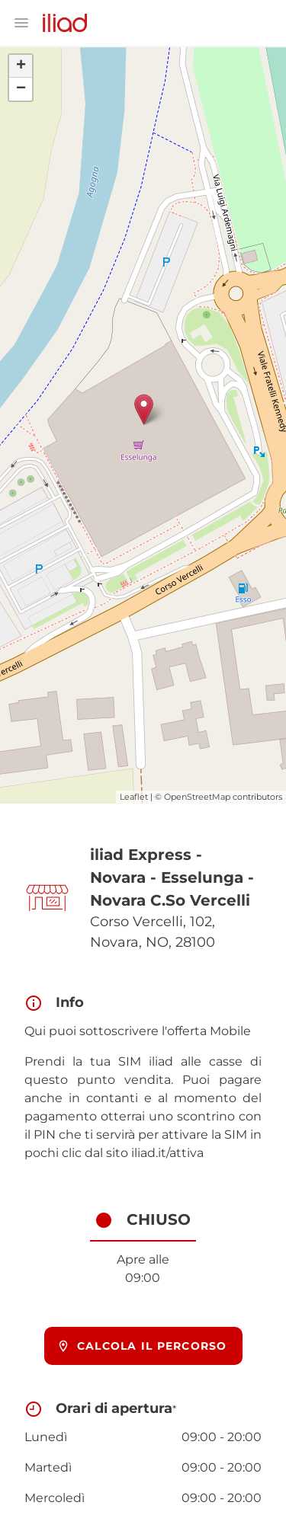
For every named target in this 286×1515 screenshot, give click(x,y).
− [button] (21, 89)
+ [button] (21, 66)
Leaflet (134, 796)
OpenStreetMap (197, 796)
